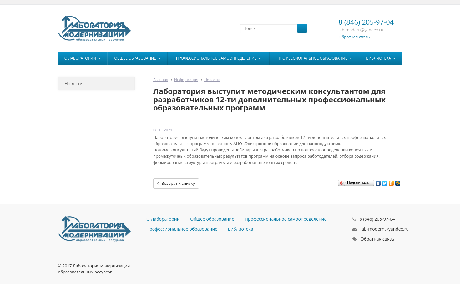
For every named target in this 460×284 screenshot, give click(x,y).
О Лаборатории (82, 58)
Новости (74, 83)
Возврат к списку (176, 183)
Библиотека (381, 58)
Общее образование (137, 58)
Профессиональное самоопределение (218, 58)
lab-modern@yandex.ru (385, 229)
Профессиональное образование (314, 58)
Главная (160, 79)
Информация (186, 79)
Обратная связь (354, 37)
